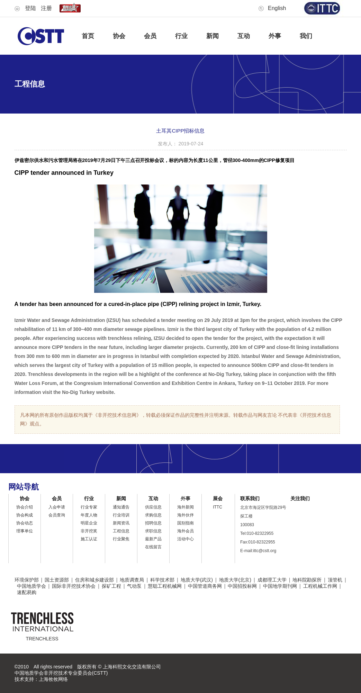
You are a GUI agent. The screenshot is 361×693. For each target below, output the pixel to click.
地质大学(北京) (235, 580)
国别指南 (185, 523)
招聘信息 (153, 523)
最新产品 (153, 539)
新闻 (212, 36)
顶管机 (335, 580)
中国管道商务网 (205, 586)
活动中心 (185, 539)
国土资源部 (57, 580)
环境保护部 (27, 580)
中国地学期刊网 (280, 586)
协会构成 (24, 515)
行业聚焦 (121, 539)
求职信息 (153, 531)
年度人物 (89, 515)
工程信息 (121, 531)
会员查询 (56, 515)
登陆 (30, 8)
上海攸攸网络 (53, 679)
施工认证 (89, 539)
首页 (88, 36)
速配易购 (26, 592)
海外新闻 (185, 507)
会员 (150, 36)
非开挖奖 (89, 531)
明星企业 (89, 523)
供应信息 (153, 507)
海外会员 (185, 531)
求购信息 (153, 515)
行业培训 (121, 515)
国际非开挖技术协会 (74, 586)
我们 (306, 36)
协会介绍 (24, 507)
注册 (46, 8)
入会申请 (56, 507)
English (277, 8)
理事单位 (24, 531)
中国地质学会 (31, 586)
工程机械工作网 (320, 586)
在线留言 (153, 546)
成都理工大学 (272, 580)
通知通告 (121, 507)
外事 (275, 36)
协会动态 (24, 523)
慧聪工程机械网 (165, 586)
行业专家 (89, 507)
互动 (243, 36)
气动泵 (134, 586)
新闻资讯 (121, 523)
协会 (119, 36)
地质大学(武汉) (197, 580)
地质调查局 (132, 580)
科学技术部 (162, 580)
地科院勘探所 (307, 580)
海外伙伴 (185, 515)
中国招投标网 (242, 586)
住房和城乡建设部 (94, 580)
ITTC (217, 507)
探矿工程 (111, 586)
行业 (181, 36)
